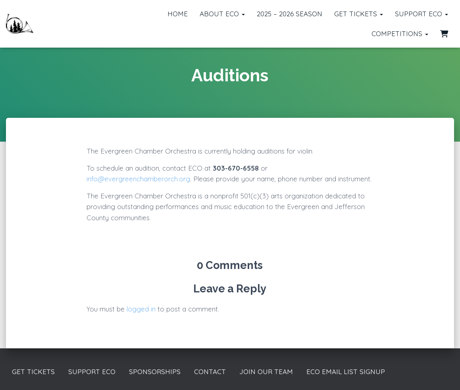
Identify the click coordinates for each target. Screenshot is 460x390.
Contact (210, 371)
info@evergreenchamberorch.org (138, 179)
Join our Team (266, 371)
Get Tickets (358, 14)
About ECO (222, 14)
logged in (141, 309)
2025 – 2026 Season (289, 14)
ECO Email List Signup (345, 371)
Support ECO (421, 14)
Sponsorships (155, 371)
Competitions (399, 33)
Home (177, 14)
